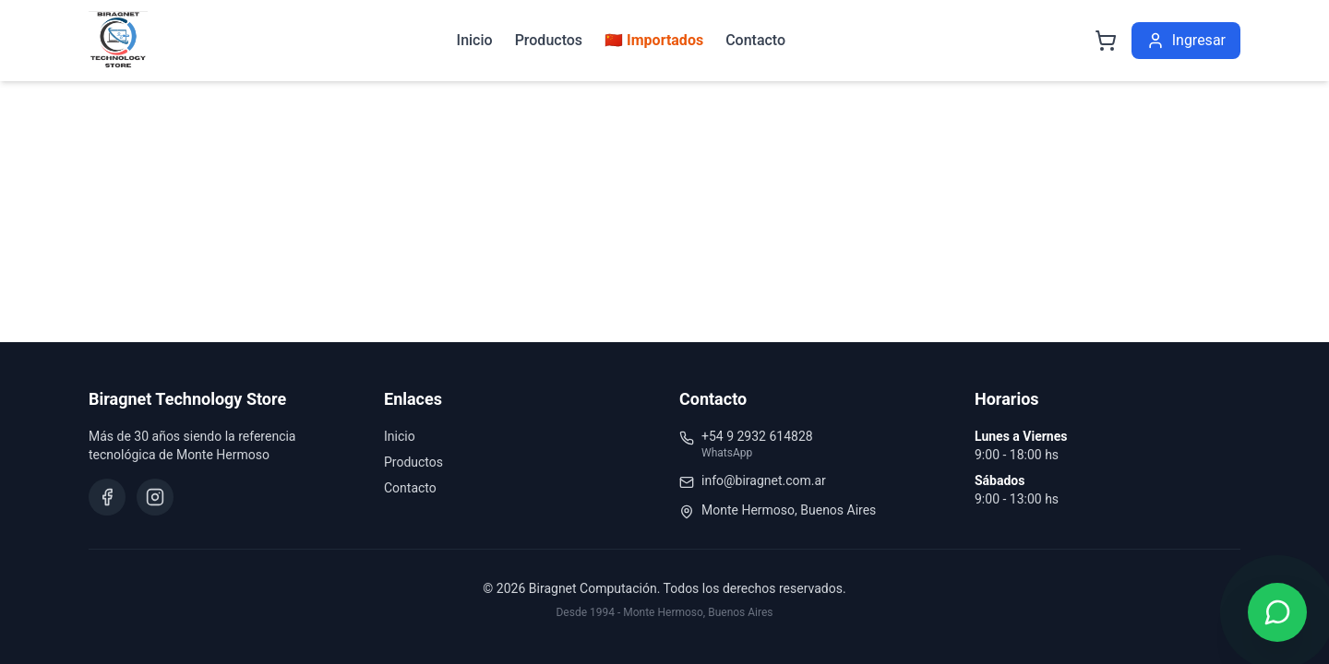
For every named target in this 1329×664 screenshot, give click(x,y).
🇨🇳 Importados (654, 40)
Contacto (755, 40)
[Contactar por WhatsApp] (1277, 612)
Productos (548, 40)
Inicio (475, 40)
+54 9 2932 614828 (757, 436)
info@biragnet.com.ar (763, 480)
